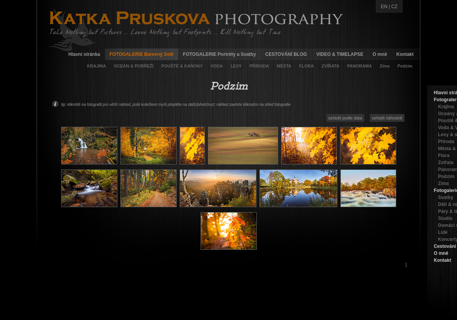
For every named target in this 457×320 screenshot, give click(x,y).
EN (384, 6)
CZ (394, 6)
